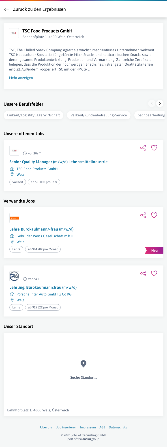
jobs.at (76, 434)
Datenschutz (118, 426)
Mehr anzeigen (21, 77)
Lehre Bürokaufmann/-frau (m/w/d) (41, 228)
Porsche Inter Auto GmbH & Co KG (44, 293)
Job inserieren (66, 426)
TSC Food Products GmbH (37, 168)
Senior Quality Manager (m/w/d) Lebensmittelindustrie (58, 160)
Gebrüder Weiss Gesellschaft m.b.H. (45, 235)
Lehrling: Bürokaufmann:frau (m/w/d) (43, 286)
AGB (102, 426)
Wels (20, 173)
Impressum (88, 426)
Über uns (46, 426)
